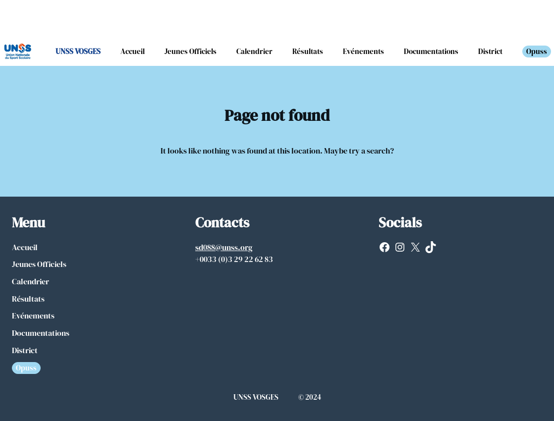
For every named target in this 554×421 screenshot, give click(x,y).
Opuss (536, 51)
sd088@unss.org (224, 247)
